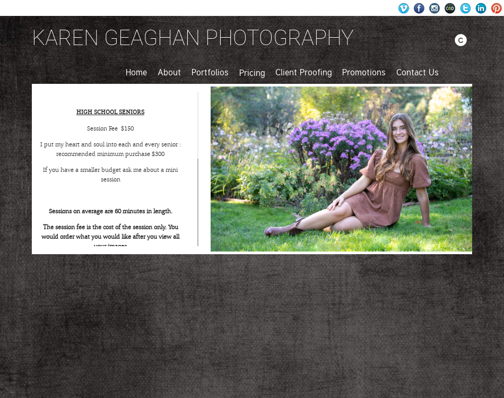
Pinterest (496, 8)
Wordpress (404, 8)
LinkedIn (480, 8)
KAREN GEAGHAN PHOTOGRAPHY (193, 37)
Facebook (419, 8)
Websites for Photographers (450, 8)
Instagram (434, 8)
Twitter (465, 8)
